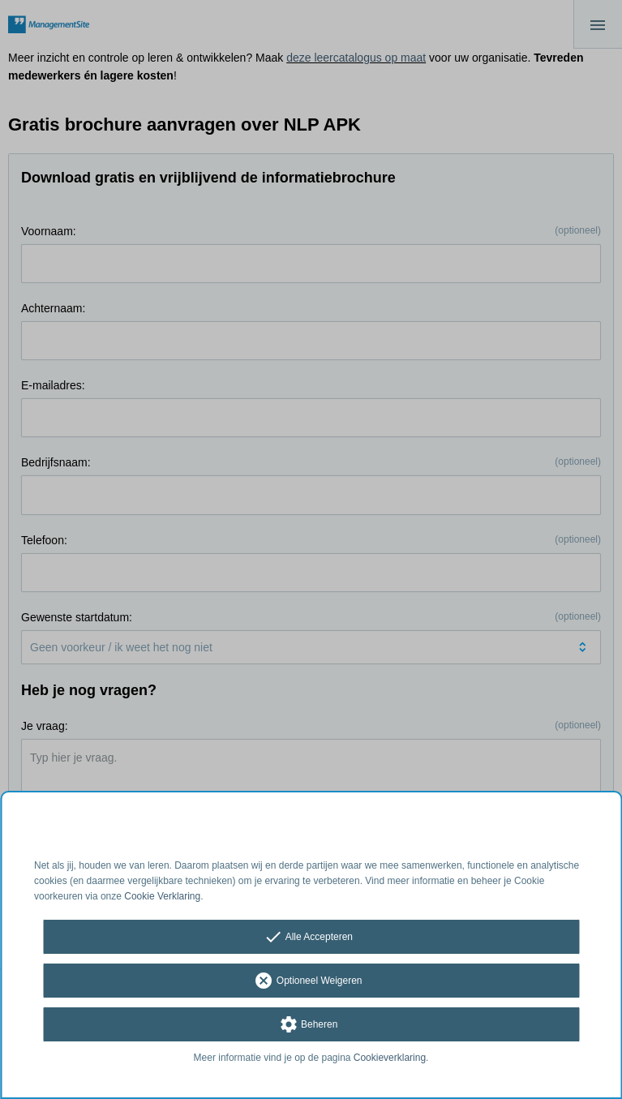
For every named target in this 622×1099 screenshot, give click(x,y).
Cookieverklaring (390, 1057)
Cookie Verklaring (162, 896)
